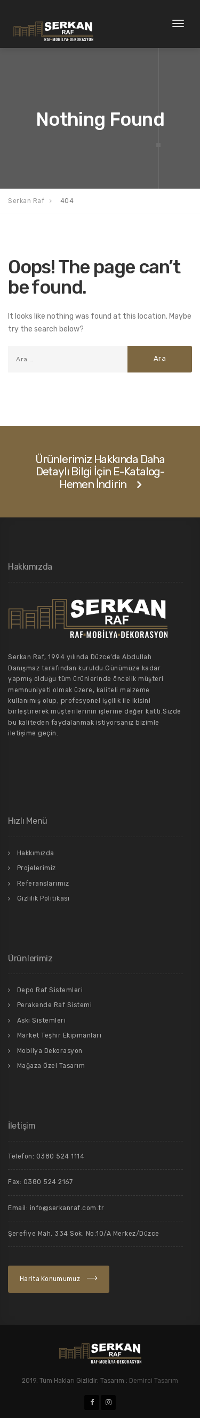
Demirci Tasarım (153, 1380)
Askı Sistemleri (41, 1020)
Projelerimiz (36, 868)
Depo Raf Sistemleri (50, 990)
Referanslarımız (43, 883)
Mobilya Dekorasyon (50, 1051)
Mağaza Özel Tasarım (51, 1065)
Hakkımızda (35, 853)
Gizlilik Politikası (43, 898)
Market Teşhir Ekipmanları (59, 1035)
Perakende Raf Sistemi (54, 1005)
